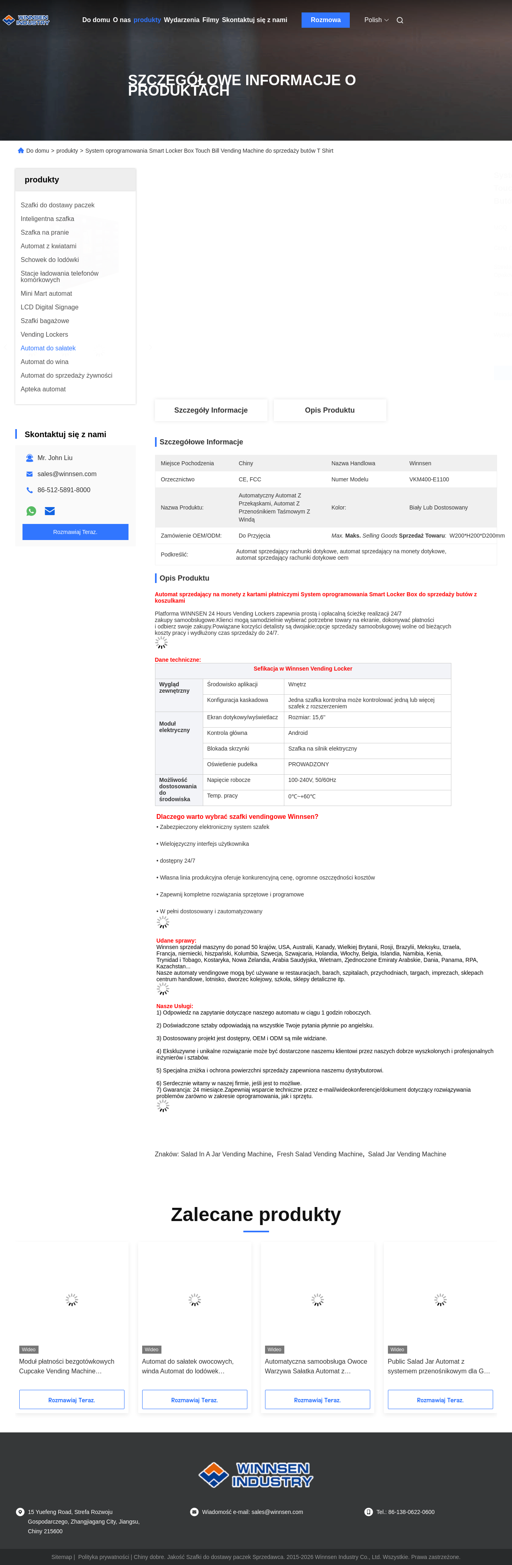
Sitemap (61, 1557)
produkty (147, 19)
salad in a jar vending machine (226, 1154)
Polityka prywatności (103, 1557)
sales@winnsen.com (67, 474)
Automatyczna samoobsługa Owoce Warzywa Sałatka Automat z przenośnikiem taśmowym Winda (316, 1367)
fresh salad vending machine (320, 1154)
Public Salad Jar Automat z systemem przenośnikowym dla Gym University (440, 1367)
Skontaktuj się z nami (255, 19)
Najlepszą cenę (368, 373)
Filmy (210, 19)
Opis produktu (330, 410)
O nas (122, 19)
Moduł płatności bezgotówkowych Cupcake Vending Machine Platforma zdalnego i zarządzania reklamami (66, 1367)
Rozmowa (326, 19)
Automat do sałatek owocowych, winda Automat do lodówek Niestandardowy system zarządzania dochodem (194, 1367)
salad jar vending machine (407, 1154)
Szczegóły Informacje (211, 410)
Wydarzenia (182, 19)
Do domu (96, 19)
